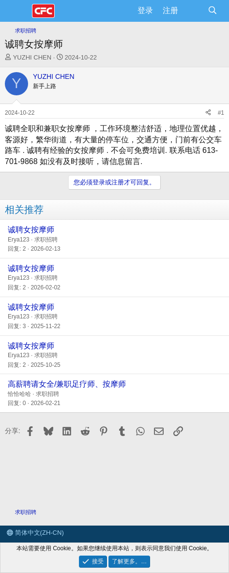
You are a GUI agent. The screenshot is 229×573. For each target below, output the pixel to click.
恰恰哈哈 (19, 394)
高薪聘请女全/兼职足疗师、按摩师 (67, 384)
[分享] (208, 113)
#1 (221, 112)
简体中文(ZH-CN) (35, 532)
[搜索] (212, 10)
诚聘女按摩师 (31, 230)
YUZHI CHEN (32, 57)
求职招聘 (46, 239)
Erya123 (19, 239)
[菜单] (18, 11)
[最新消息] (193, 10)
